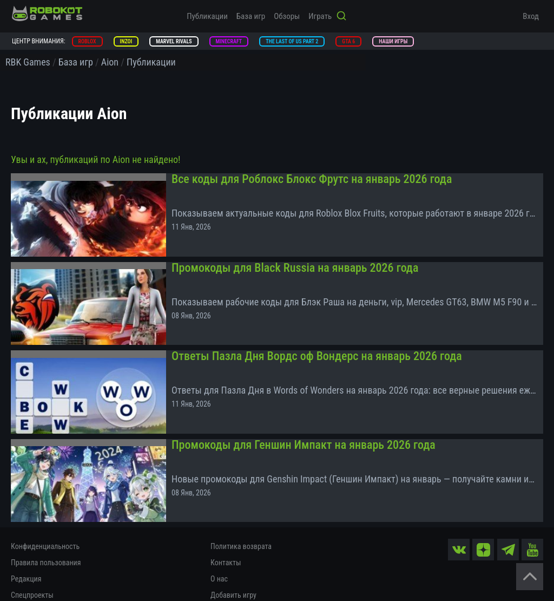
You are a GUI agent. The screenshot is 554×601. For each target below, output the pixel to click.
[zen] (483, 520)
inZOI (126, 41)
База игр (250, 16)
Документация (34, 582)
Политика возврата (241, 517)
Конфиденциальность (45, 517)
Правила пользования (46, 533)
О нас (219, 549)
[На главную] (47, 13)
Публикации (207, 16)
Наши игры (393, 41)
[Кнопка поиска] (341, 16)
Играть (320, 16)
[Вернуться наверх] (529, 576)
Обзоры (287, 16)
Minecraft (229, 41)
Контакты (225, 533)
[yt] (532, 520)
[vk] (459, 520)
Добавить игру (233, 565)
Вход (531, 16)
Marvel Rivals (174, 41)
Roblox (87, 41)
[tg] (508, 520)
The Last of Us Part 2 (292, 41)
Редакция (26, 549)
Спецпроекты (32, 565)
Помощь (223, 582)
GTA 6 (348, 41)
